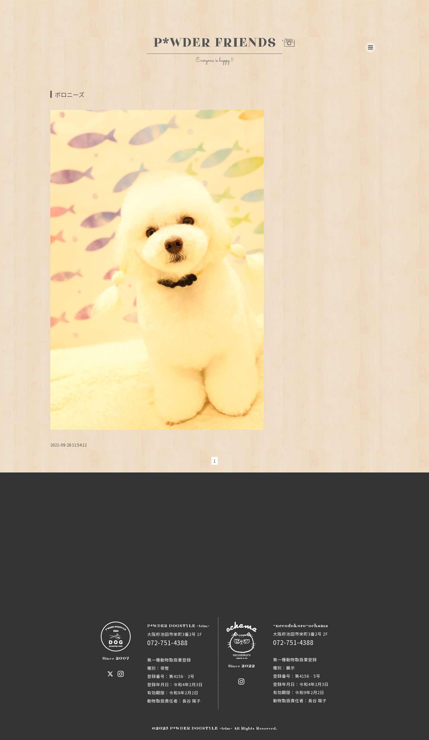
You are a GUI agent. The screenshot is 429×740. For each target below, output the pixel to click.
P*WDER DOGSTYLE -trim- (201, 728)
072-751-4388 (167, 642)
